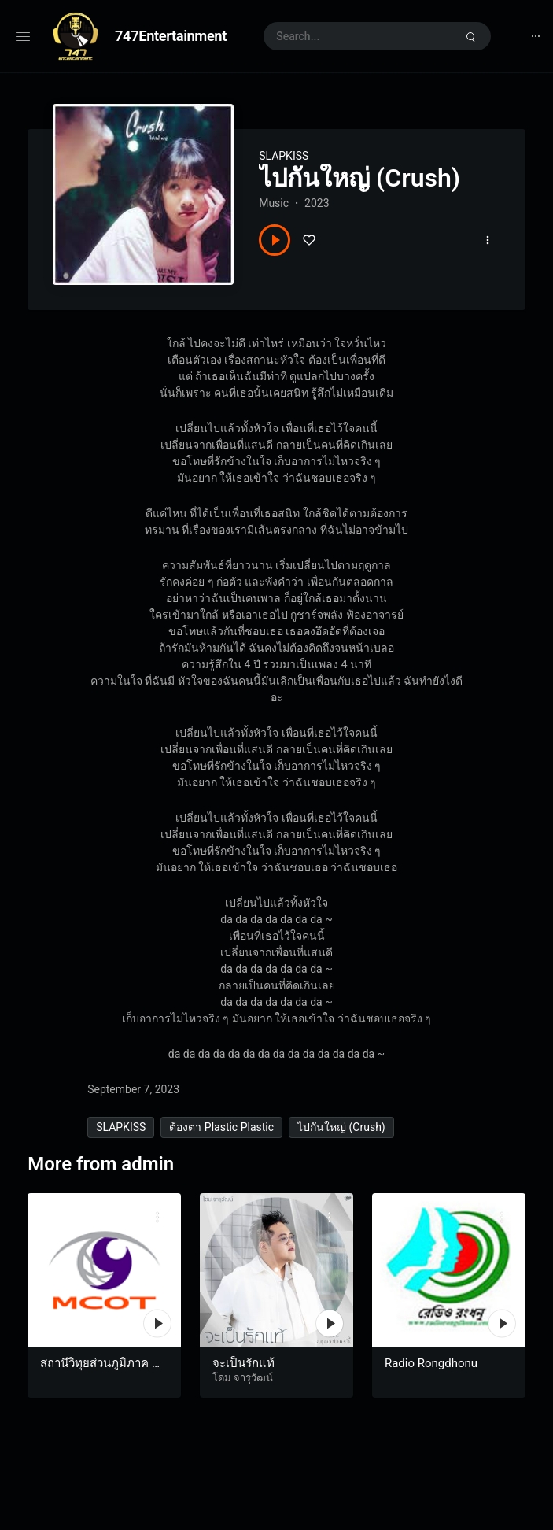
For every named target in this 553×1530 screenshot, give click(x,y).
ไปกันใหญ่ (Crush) (341, 1127)
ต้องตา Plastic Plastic (221, 1127)
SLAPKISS (283, 156)
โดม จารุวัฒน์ (242, 1378)
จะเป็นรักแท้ (243, 1363)
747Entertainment (171, 36)
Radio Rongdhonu (431, 1363)
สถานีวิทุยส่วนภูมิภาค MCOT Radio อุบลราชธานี (101, 1371)
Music (274, 203)
